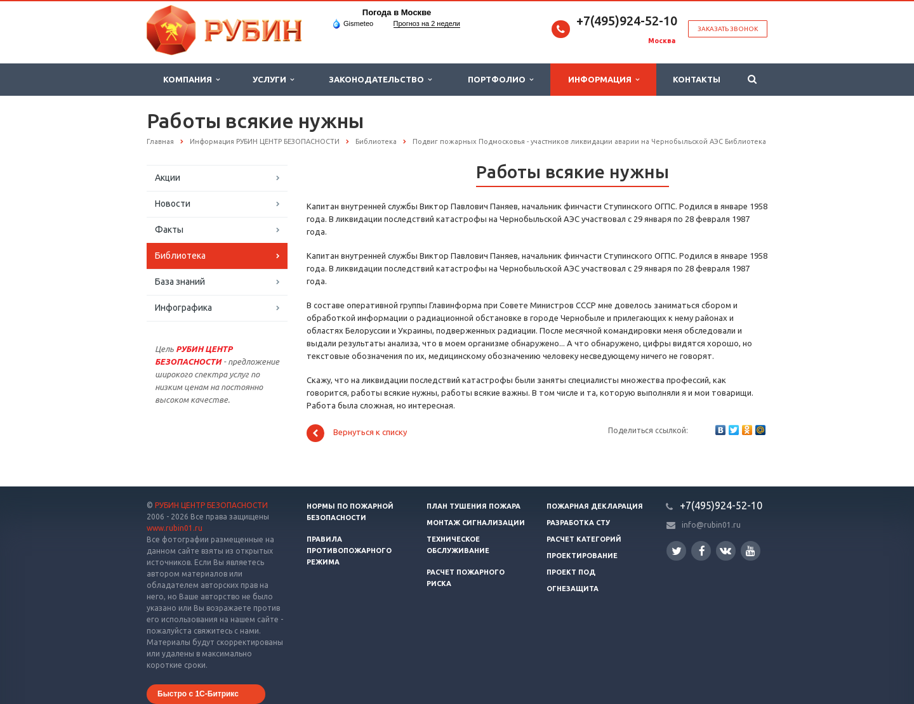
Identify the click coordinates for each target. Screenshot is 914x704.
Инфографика (183, 308)
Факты (169, 230)
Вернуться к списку (357, 433)
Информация (603, 79)
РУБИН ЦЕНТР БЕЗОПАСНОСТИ (211, 505)
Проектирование (582, 555)
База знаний (180, 282)
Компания (191, 79)
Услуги (273, 79)
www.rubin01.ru (174, 528)
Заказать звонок (728, 28)
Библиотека (180, 256)
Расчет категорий (583, 539)
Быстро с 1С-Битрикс (198, 693)
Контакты (696, 79)
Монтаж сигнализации (476, 522)
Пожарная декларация (594, 506)
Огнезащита (572, 588)
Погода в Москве (396, 12)
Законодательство (380, 79)
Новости (172, 204)
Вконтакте (725, 550)
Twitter (677, 550)
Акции (167, 178)
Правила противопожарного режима (349, 550)
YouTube (750, 550)
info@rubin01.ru (711, 525)
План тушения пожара (473, 506)
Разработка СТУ (578, 522)
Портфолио (500, 79)
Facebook (702, 550)
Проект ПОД (570, 572)
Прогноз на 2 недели (427, 23)
